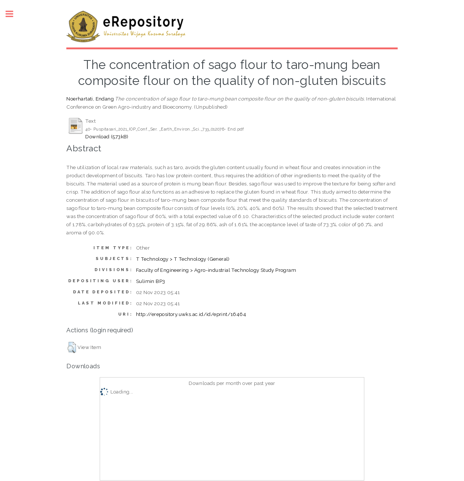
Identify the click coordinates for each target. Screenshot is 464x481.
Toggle (13, 14)
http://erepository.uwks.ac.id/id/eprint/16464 (191, 314)
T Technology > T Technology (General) (183, 259)
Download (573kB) (106, 136)
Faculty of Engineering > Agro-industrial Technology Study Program (216, 270)
